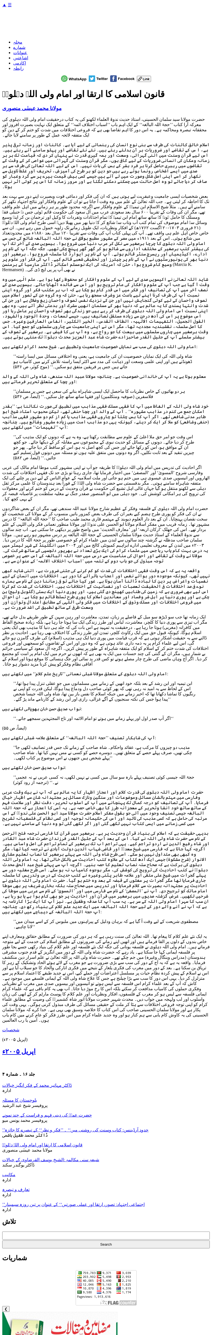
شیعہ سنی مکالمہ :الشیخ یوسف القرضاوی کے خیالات (50, 1159)
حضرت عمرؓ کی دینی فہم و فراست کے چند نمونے (47, 1115)
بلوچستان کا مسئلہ (19, 1100)
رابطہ (18, 68)
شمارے (19, 47)
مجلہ (17, 42)
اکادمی (19, 63)
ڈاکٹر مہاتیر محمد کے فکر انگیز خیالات (37, 1085)
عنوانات (20, 52)
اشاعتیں (20, 57)
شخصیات (10, 1029)
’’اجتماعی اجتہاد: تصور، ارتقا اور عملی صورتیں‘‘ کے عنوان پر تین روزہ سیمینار (73, 1204)
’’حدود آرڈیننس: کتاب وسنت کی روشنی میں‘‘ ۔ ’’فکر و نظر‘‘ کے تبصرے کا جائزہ (75, 1130)
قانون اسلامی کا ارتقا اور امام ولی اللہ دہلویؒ (42, 1144)
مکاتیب (8, 1174)
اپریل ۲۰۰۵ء (19, 1051)
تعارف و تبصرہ (16, 1189)
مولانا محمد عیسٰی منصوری (32, 108)
